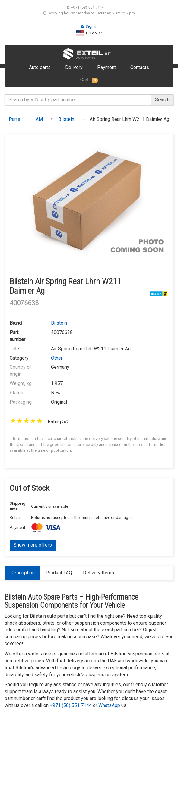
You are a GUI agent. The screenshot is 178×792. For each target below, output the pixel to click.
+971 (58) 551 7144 (85, 7)
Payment (106, 67)
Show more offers (33, 545)
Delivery (74, 67)
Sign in (89, 26)
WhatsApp (109, 705)
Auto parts (40, 67)
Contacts (139, 67)
